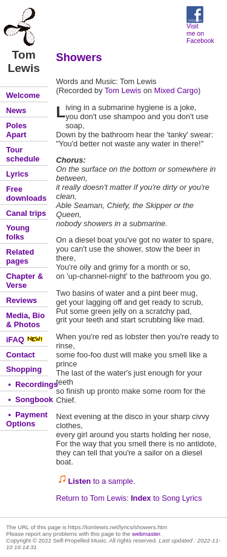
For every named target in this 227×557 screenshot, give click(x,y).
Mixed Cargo (176, 90)
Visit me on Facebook (200, 31)
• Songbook (27, 399)
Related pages (20, 256)
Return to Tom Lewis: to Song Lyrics (129, 498)
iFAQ (24, 339)
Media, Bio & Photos (25, 320)
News (16, 110)
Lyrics (17, 173)
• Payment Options (27, 419)
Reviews (21, 300)
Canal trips (26, 213)
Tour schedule (22, 154)
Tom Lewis (123, 90)
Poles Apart (16, 130)
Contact (20, 354)
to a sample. (102, 481)
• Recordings (27, 384)
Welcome (23, 95)
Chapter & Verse (24, 281)
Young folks (18, 232)
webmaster (146, 533)
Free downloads (26, 193)
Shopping (24, 369)
